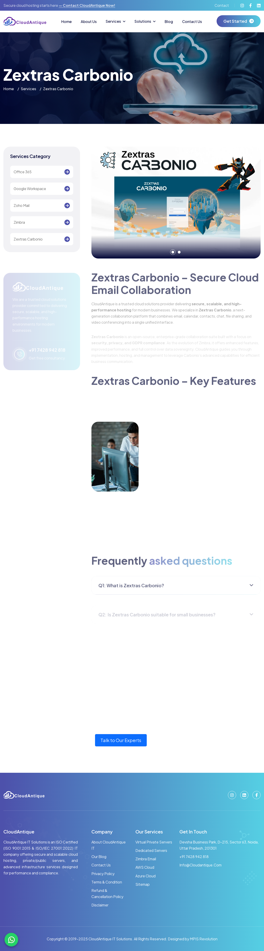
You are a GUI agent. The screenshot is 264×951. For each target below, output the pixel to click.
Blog (169, 21)
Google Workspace (30, 188)
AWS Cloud (144, 867)
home (8, 89)
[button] (172, 252)
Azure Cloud (145, 875)
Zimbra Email (145, 858)
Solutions (142, 21)
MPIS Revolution (204, 938)
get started (235, 21)
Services (113, 21)
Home (66, 21)
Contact (222, 5)
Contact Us (192, 21)
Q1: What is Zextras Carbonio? (131, 589)
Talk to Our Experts (120, 740)
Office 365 (23, 172)
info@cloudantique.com (200, 865)
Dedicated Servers (151, 850)
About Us (89, 21)
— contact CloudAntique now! (87, 5)
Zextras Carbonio (28, 239)
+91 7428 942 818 (194, 856)
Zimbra (19, 222)
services (28, 89)
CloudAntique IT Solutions (110, 938)
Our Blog (98, 856)
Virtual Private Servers (153, 842)
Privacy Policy (103, 873)
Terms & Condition (106, 882)
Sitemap (142, 884)
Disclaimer (99, 905)
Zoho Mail (21, 205)
